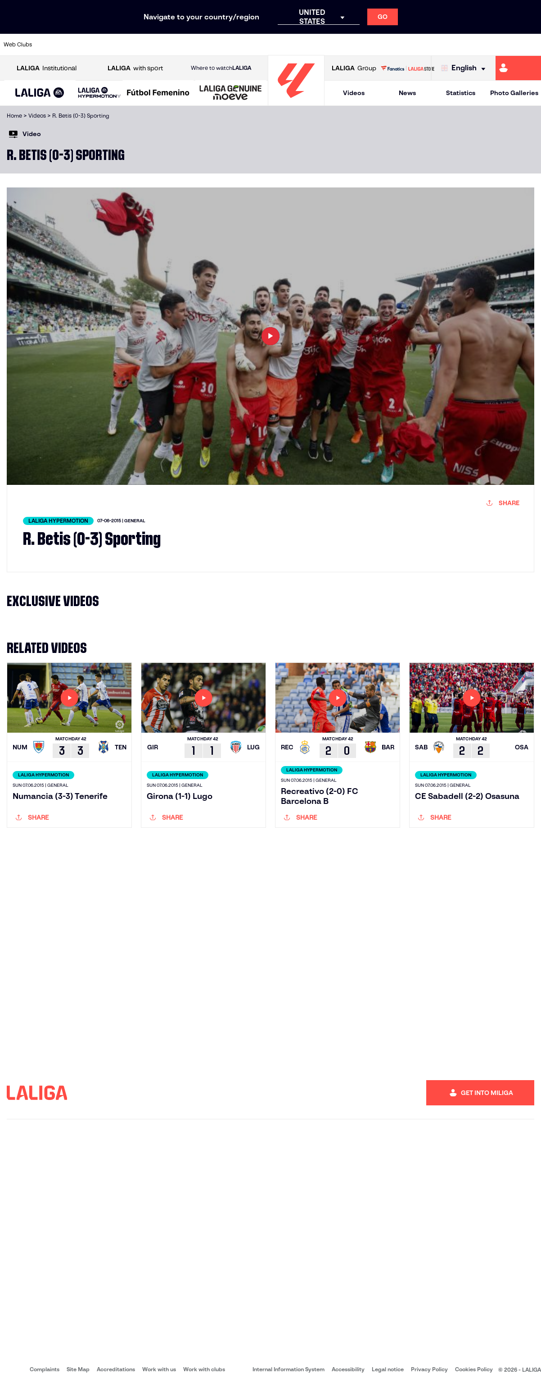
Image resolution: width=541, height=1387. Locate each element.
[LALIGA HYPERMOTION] (99, 93)
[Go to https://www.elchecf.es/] (151, 44)
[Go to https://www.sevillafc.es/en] (480, 44)
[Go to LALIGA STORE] (407, 68)
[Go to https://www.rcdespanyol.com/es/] (328, 44)
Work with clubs (204, 1369)
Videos (354, 92)
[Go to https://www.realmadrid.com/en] (404, 44)
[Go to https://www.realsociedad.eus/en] (454, 44)
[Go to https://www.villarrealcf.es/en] (530, 44)
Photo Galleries (514, 92)
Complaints (44, 1369)
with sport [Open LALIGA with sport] (135, 68)
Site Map (78, 1369)
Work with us (159, 1369)
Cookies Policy (474, 1369)
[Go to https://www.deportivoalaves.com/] (126, 44)
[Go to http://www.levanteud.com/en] (252, 44)
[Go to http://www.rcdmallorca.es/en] (354, 44)
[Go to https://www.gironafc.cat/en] (227, 44)
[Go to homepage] (296, 101)
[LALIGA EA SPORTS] (40, 93)
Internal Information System (288, 1369)
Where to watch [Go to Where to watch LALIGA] (221, 68)
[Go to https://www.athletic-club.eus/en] (50, 44)
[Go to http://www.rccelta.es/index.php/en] (303, 44)
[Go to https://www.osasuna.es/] (101, 44)
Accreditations (116, 1369)
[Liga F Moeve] (158, 93)
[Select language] (465, 68)
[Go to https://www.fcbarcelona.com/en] (177, 44)
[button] (40, 93)
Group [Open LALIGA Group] (354, 68)
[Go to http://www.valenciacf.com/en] (505, 44)
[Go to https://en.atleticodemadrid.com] (75, 44)
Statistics (460, 92)
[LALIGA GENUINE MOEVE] (230, 93)
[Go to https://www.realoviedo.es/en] (429, 44)
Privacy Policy (429, 1369)
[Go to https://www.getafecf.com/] (202, 44)
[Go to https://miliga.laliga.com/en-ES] (518, 68)
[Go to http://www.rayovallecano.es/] (277, 44)
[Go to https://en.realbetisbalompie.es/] (379, 44)
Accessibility (348, 1369)
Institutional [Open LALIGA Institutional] (47, 68)
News (407, 92)
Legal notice (388, 1369)
